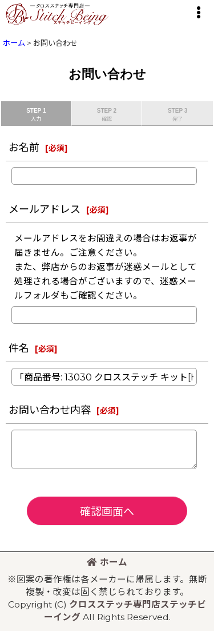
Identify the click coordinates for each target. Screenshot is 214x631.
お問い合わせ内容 (50, 409)
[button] (198, 12)
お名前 (24, 147)
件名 (19, 348)
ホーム (107, 562)
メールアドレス (44, 209)
